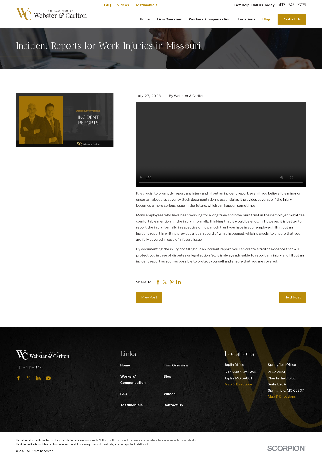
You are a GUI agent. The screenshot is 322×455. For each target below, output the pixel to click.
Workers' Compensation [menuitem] (210, 19)
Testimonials (146, 5)
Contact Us (292, 19)
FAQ (107, 5)
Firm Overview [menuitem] (169, 19)
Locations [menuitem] (246, 19)
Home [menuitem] (145, 19)
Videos (123, 5)
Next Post (292, 297)
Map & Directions (239, 384)
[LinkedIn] (38, 378)
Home (125, 365)
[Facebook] (18, 378)
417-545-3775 (292, 5)
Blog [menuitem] (266, 19)
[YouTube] (48, 378)
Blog (168, 376)
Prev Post (149, 297)
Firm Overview (176, 365)
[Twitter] (28, 378)
